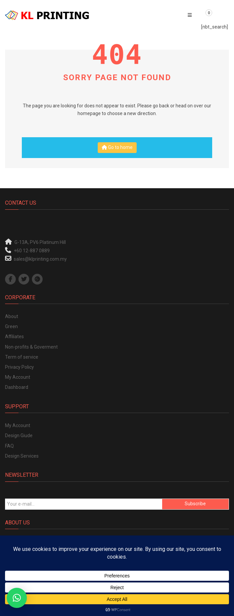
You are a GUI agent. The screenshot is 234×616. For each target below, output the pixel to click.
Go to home (117, 147)
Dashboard (16, 387)
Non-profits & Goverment (31, 347)
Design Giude (19, 435)
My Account (17, 377)
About (11, 316)
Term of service (21, 357)
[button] (17, 598)
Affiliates (14, 336)
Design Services (22, 456)
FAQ (9, 446)
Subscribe (195, 503)
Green (11, 326)
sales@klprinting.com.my (40, 259)
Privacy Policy (19, 367)
